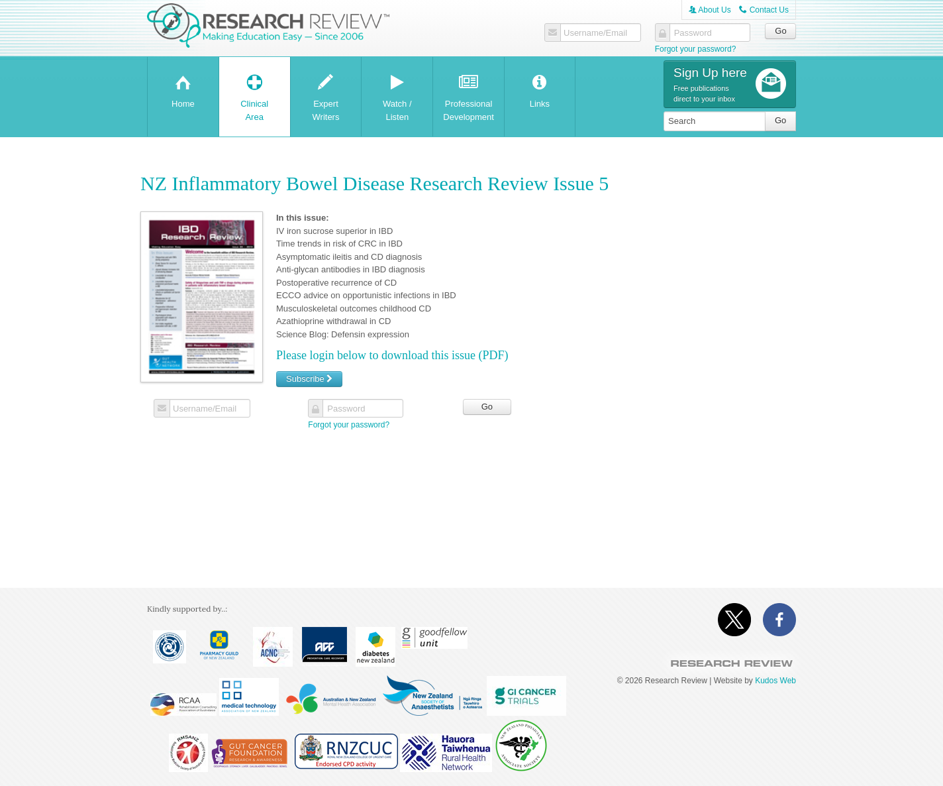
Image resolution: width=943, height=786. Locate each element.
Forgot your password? (695, 49)
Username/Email (595, 33)
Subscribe (309, 379)
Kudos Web (775, 680)
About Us (710, 10)
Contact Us (764, 10)
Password (693, 33)
